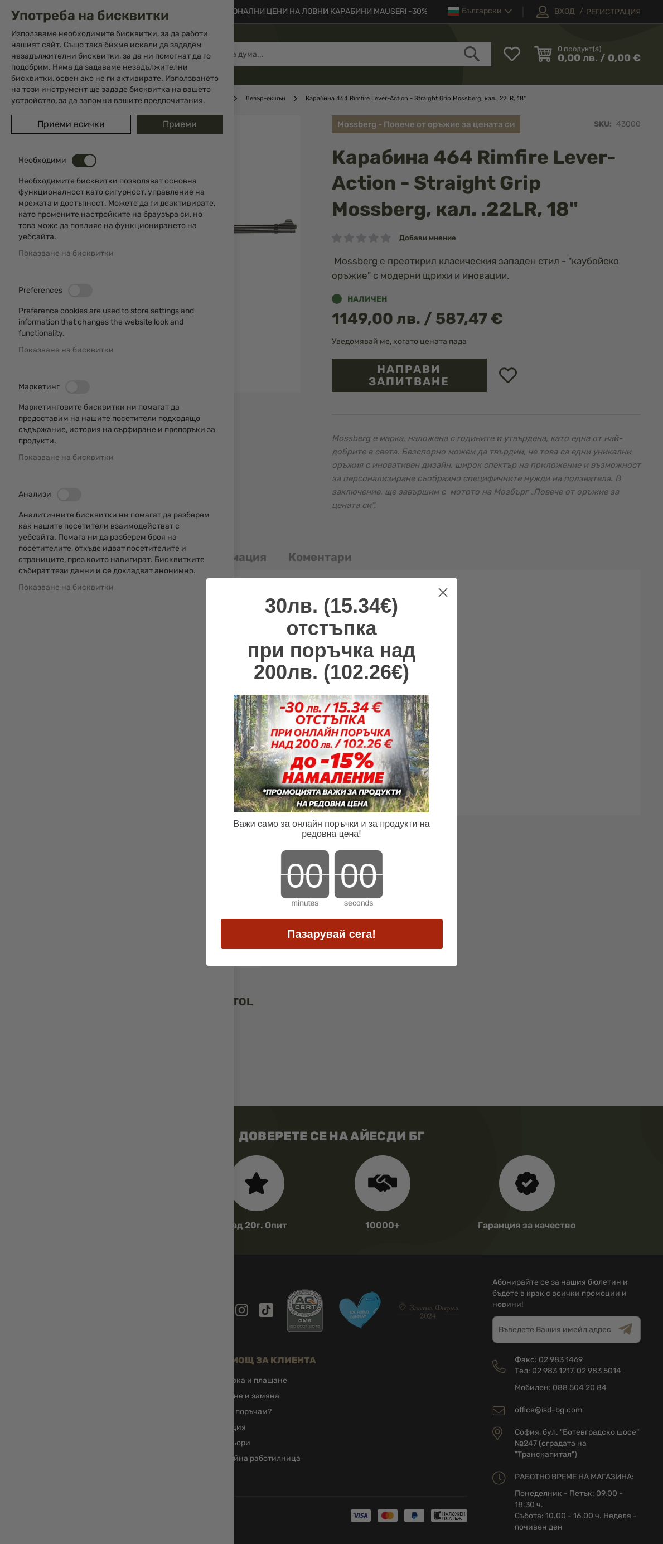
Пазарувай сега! (331, 934)
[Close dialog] (443, 592)
